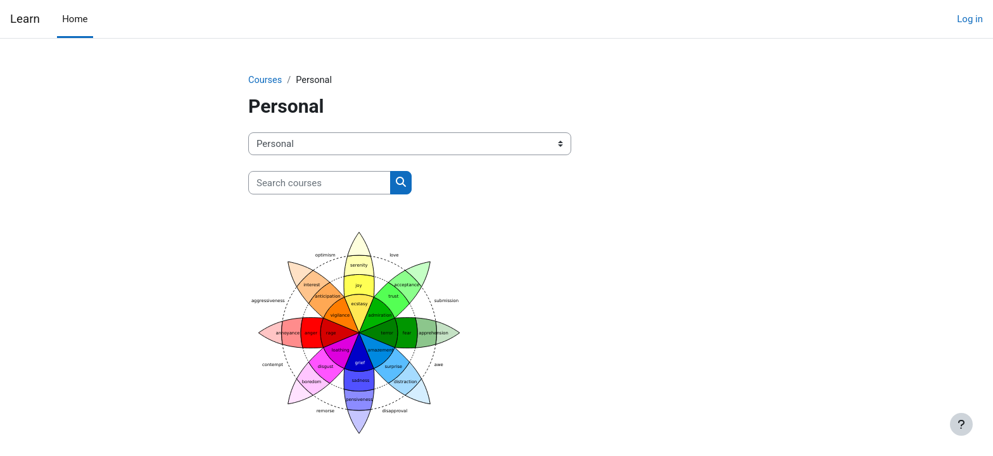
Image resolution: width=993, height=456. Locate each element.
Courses (265, 80)
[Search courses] (319, 183)
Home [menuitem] (74, 19)
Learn (25, 19)
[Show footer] (961, 424)
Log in (970, 19)
